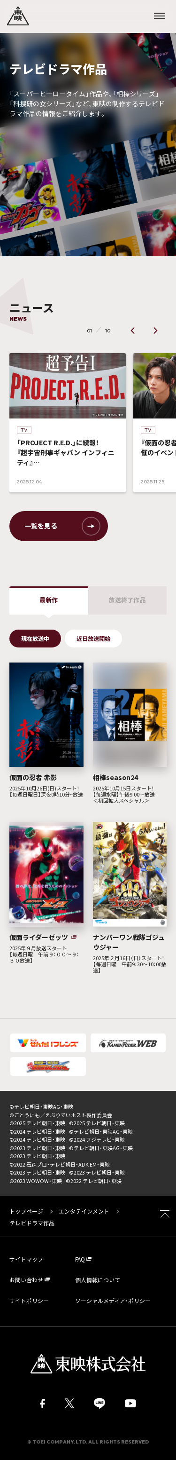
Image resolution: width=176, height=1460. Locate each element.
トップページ (27, 1211)
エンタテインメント (84, 1211)
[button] (133, 330)
